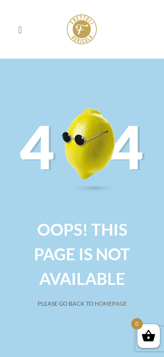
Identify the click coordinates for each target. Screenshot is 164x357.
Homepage (110, 303)
